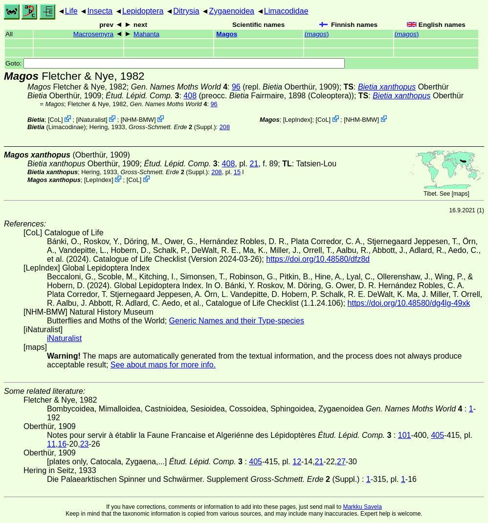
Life (71, 11)
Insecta (99, 11)
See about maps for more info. (163, 365)
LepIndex (298, 119)
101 (404, 435)
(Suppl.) (172, 127)
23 (84, 444)
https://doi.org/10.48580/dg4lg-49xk (409, 303)
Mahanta (146, 34)
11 (51, 444)
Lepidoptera (143, 11)
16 (62, 444)
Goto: (175, 63)
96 (236, 87)
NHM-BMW (138, 119)
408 (190, 95)
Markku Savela (362, 506)
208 (225, 127)
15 (237, 172)
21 (254, 163)
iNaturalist (92, 119)
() (317, 34)
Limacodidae (286, 11)
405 (437, 435)
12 (296, 461)
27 (341, 461)
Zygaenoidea (231, 11)
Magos (226, 34)
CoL (55, 119)
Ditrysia (186, 11)
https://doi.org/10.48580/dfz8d (318, 259)
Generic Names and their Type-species (236, 321)
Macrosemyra (93, 34)
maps (460, 193)
